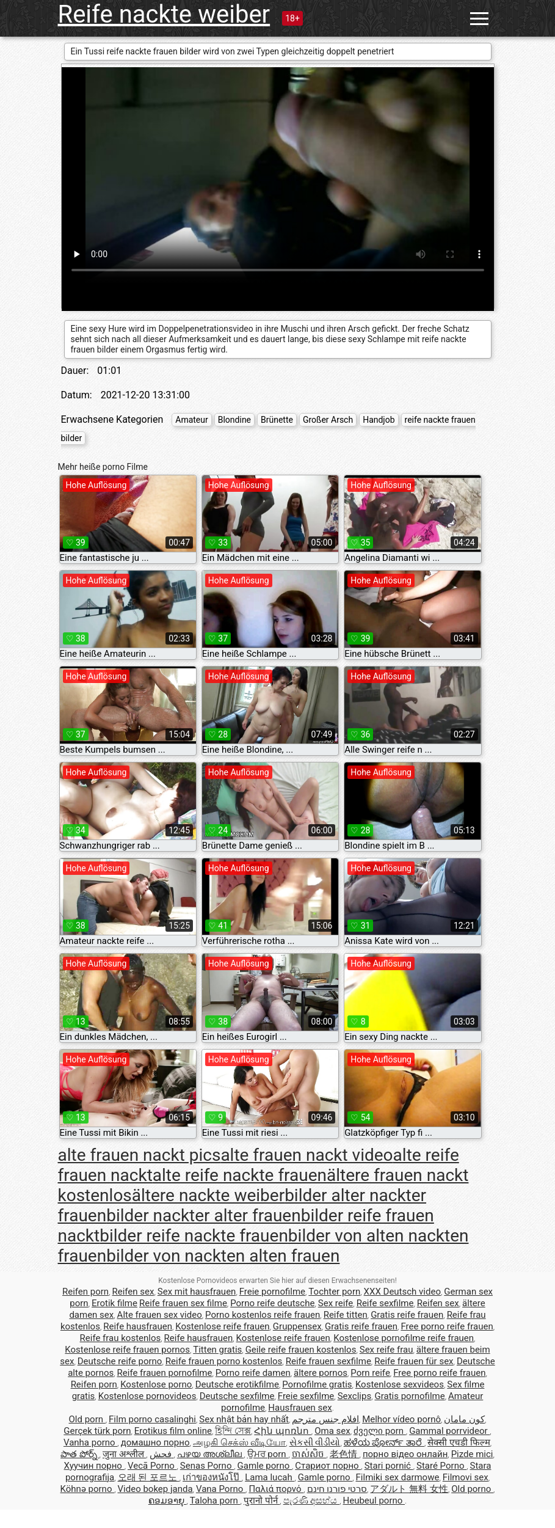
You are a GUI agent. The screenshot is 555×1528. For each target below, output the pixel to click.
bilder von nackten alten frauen (222, 1256)
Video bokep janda (155, 1488)
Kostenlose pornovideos (147, 1396)
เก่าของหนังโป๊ (212, 1477)
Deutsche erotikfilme (237, 1384)
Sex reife (336, 1303)
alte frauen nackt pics (139, 1155)
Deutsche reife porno (120, 1361)
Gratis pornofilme (409, 1396)
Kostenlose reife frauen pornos (127, 1349)
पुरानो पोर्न (262, 1500)
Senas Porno (207, 1465)
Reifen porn (85, 1291)
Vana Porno (220, 1488)
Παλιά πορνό (275, 1488)
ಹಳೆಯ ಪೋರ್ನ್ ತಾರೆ (384, 1442)
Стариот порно (328, 1465)
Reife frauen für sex (413, 1361)
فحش (162, 1454)
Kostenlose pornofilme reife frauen (403, 1337)
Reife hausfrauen (137, 1326)
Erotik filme (114, 1303)
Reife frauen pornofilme (164, 1372)
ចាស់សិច (309, 1454)
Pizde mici (472, 1454)
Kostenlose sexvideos (399, 1384)
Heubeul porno (374, 1500)
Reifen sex (133, 1291)
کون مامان (464, 1419)
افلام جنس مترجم (325, 1419)
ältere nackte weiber (208, 1195)
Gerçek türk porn (97, 1430)
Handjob (378, 420)
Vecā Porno (152, 1465)
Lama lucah (269, 1477)
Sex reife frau (386, 1349)
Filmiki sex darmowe (398, 1477)
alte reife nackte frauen (240, 1175)
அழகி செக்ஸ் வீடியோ (239, 1442)
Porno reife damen (253, 1372)
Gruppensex (297, 1326)
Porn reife (370, 1372)
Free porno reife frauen (447, 1326)
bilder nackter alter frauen (203, 1215)
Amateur (191, 420)
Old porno (472, 1488)
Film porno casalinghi (152, 1419)
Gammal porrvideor (449, 1430)
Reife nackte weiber (164, 14)
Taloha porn (215, 1500)
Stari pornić (389, 1465)
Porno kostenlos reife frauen (262, 1314)
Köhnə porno (87, 1488)
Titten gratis (217, 1349)
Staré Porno (441, 1465)
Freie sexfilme (306, 1396)
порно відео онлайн (405, 1454)
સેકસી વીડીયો (315, 1442)
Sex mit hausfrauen (197, 1291)
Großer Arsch (328, 420)
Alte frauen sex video (159, 1314)
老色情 (345, 1454)
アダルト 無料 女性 (409, 1488)
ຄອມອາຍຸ (167, 1500)
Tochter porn (334, 1291)
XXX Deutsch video (402, 1291)
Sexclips (354, 1396)
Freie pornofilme (272, 1291)
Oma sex (332, 1430)
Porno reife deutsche (272, 1303)
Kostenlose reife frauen (222, 1326)
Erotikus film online (173, 1430)
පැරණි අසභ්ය (311, 1500)
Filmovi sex (465, 1477)
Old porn (87, 1419)
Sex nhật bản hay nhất (244, 1419)
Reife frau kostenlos (120, 1337)
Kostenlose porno (156, 1384)
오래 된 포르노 (149, 1477)
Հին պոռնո (282, 1430)
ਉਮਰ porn (268, 1454)
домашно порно (155, 1442)
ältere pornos (320, 1372)
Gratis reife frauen (407, 1314)
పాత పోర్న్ (79, 1454)
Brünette (277, 420)
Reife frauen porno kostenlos (224, 1361)
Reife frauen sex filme (183, 1303)
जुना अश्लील (124, 1454)
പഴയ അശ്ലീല (210, 1454)
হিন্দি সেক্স (233, 1430)
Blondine (234, 420)
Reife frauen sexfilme (328, 1361)
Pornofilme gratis (317, 1384)
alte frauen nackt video (306, 1155)
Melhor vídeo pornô (401, 1419)
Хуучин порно (94, 1465)
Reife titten (346, 1314)
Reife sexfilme (385, 1303)
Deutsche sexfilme (237, 1396)
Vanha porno (90, 1442)
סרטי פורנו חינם (337, 1488)
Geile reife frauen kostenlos (301, 1349)
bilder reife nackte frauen (194, 1236)
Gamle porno (265, 1465)
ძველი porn (380, 1430)
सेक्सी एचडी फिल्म (458, 1442)
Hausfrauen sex (300, 1407)
